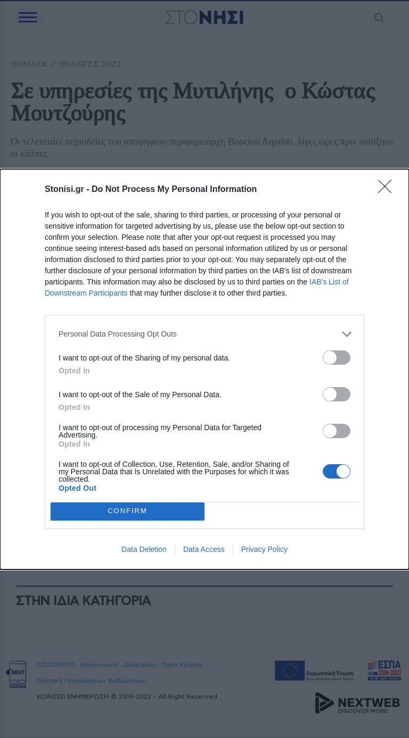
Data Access (204, 549)
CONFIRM (128, 511)
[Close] (388, 190)
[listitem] (204, 334)
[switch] (336, 357)
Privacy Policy (264, 549)
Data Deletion (144, 549)
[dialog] (204, 369)
